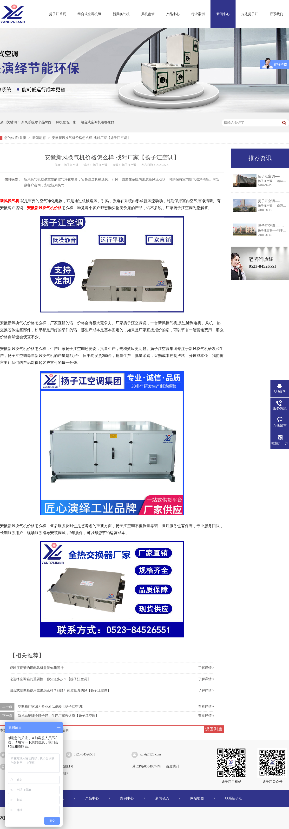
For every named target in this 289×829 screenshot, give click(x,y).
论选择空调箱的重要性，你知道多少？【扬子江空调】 (50, 679)
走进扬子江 (249, 14)
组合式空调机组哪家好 (97, 122)
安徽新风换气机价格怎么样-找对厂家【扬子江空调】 (91, 138)
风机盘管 (148, 14)
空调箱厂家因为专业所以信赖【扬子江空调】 (51, 706)
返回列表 (214, 729)
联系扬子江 (233, 798)
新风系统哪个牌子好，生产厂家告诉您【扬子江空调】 (58, 715)
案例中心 (127, 798)
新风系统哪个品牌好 (36, 122)
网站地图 (197, 798)
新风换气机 (121, 14)
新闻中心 (223, 14)
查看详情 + (206, 706)
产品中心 (173, 14)
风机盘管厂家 (66, 122)
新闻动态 (39, 138)
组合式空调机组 (89, 14)
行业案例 (198, 14)
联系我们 (276, 14)
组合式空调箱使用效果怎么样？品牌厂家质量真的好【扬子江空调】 (60, 690)
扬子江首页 (57, 14)
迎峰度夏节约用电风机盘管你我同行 (37, 668)
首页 (23, 138)
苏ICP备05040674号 (146, 766)
